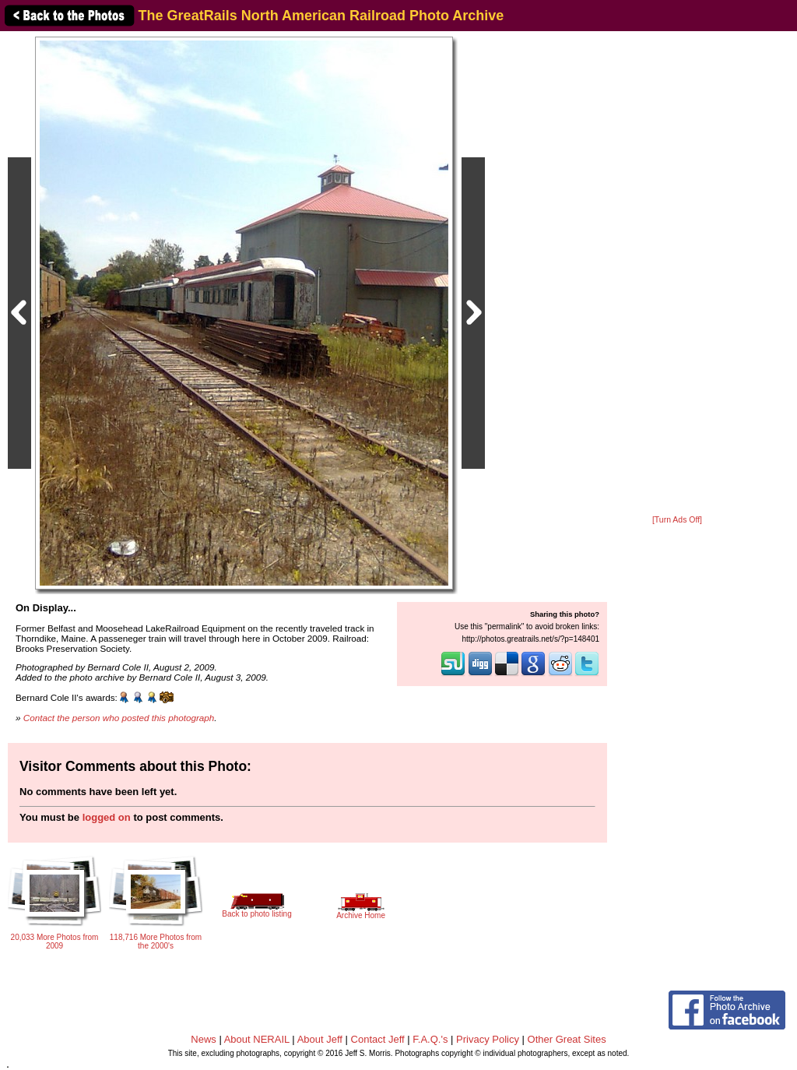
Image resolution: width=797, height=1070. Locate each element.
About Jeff (319, 1039)
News (203, 1039)
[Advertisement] (677, 274)
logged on (107, 817)
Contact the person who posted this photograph (119, 718)
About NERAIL (257, 1039)
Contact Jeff (378, 1039)
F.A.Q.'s (430, 1039)
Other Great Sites (567, 1039)
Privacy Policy (487, 1039)
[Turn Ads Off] (677, 520)
